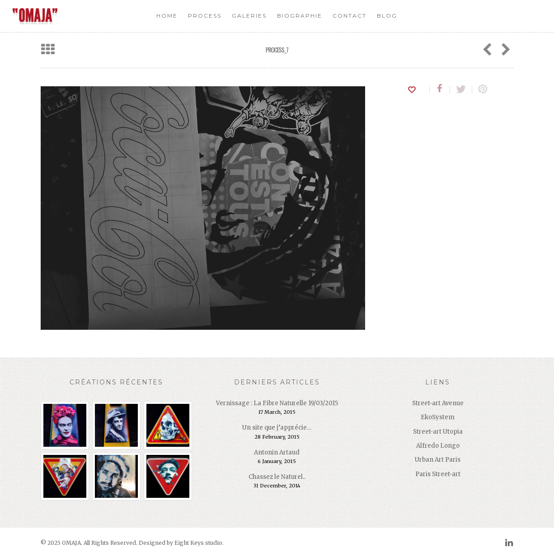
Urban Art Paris (437, 459)
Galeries (249, 15)
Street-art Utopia (438, 431)
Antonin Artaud (277, 452)
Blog (387, 15)
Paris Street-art (437, 474)
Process (204, 15)
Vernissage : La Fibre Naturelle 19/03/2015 (277, 403)
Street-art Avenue (438, 403)
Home (167, 15)
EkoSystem (438, 417)
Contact (349, 15)
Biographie (299, 15)
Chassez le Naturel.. (277, 477)
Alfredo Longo (438, 445)
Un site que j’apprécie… (276, 427)
